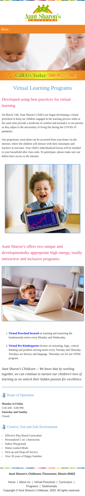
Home (12, 482)
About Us (25, 482)
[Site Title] (42, 12)
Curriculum (65, 482)
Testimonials (49, 486)
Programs (32, 486)
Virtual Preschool (44, 482)
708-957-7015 (62, 75)
